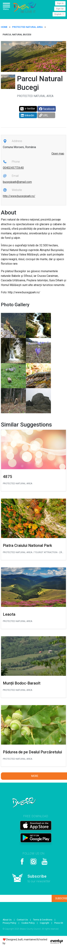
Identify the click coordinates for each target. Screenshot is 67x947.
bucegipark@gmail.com (17, 182)
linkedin (27, 115)
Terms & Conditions (42, 919)
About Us (7, 919)
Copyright (44, 923)
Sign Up (60, 9)
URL (43, 115)
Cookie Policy (28, 923)
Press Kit (58, 923)
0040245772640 (13, 167)
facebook (47, 109)
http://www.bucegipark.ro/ (19, 196)
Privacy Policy (9, 923)
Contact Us (22, 919)
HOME (4, 27)
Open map (57, 153)
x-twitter (27, 109)
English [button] (58, 14)
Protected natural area (27, 27)
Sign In (60, 3)
